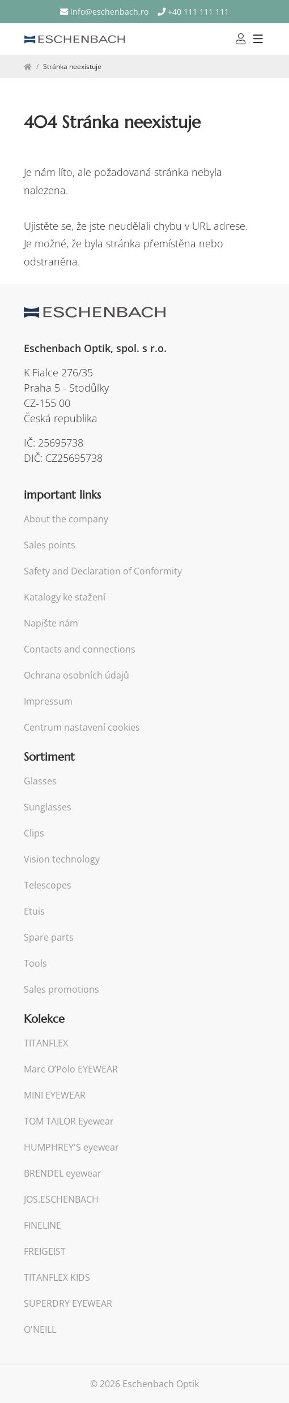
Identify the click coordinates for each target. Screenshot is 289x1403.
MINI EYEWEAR (55, 1095)
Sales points (49, 545)
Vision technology (62, 859)
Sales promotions (61, 990)
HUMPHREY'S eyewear (71, 1147)
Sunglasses (47, 807)
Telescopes (47, 885)
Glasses (40, 781)
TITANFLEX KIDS (57, 1278)
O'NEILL (40, 1330)
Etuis (34, 911)
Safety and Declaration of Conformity (103, 571)
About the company (66, 519)
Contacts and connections (79, 649)
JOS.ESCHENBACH (61, 1199)
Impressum (48, 701)
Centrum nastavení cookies (82, 727)
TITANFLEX (46, 1043)
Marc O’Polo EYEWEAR (71, 1069)
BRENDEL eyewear (62, 1173)
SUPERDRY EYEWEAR (68, 1304)
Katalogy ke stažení (64, 597)
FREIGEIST (45, 1252)
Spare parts (49, 937)
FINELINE (42, 1226)
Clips (34, 833)
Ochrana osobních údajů (76, 675)
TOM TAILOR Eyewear (69, 1121)
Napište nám (51, 623)
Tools (35, 963)
